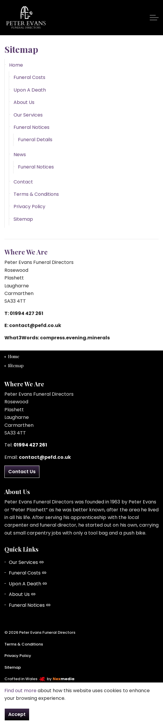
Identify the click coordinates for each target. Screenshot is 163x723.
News (20, 154)
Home (16, 65)
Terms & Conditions (36, 194)
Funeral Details (35, 139)
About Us (24, 102)
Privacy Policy (29, 206)
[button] (81, 706)
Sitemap (23, 219)
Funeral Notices (31, 127)
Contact (23, 181)
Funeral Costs (29, 77)
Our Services (28, 115)
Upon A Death (30, 90)
